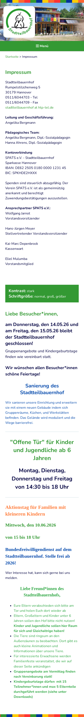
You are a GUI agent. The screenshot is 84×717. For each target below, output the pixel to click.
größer (61, 296)
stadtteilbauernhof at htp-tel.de (29, 107)
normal (39, 296)
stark (30, 291)
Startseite (12, 57)
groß (50, 296)
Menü (42, 46)
